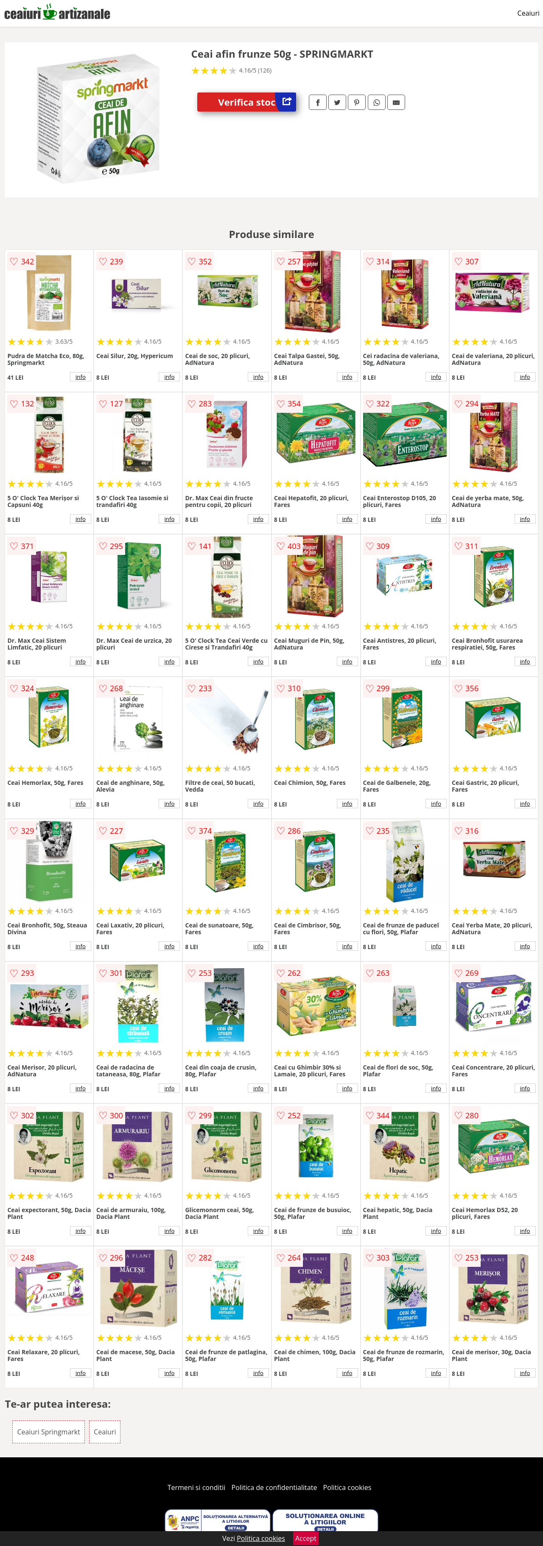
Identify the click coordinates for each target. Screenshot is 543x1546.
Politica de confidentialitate (274, 1487)
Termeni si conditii (197, 1487)
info (81, 377)
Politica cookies (347, 1487)
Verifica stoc (257, 102)
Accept (305, 1538)
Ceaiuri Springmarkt (48, 1432)
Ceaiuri (529, 13)
